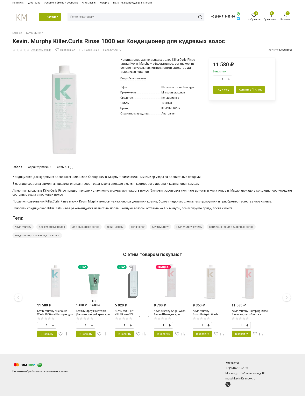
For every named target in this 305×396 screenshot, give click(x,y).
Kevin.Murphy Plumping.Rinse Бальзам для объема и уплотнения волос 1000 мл (250, 314)
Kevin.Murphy (160, 226)
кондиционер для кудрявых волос (231, 226)
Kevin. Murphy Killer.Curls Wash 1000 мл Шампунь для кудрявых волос (55, 314)
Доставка (34, 2)
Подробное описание (133, 78)
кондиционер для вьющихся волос (37, 235)
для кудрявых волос (52, 226)
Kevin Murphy (23, 226)
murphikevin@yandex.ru (240, 378)
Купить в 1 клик (250, 89)
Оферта (104, 2)
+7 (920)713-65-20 (223, 16)
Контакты (18, 2)
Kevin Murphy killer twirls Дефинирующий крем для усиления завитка (93, 314)
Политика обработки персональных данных (40, 371)
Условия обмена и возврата (61, 2)
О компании (89, 2)
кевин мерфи (115, 226)
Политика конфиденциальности (132, 2)
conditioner (138, 226)
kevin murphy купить (189, 226)
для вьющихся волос (85, 226)
